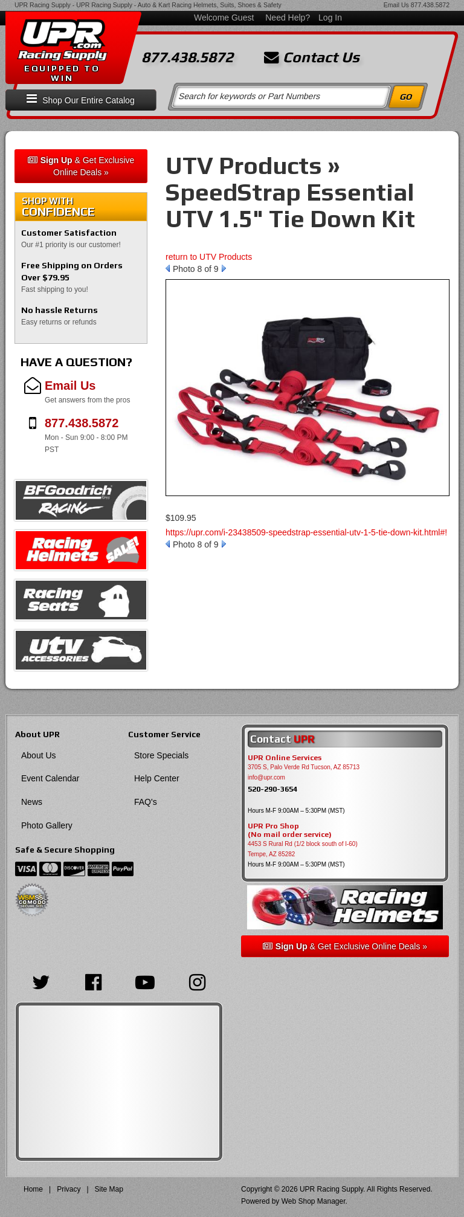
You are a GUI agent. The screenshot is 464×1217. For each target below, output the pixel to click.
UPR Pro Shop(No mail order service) (290, 830)
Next (224, 268)
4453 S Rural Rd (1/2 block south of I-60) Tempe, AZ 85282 (303, 849)
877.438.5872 (430, 4)
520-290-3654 (272, 788)
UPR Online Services (284, 758)
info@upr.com (266, 777)
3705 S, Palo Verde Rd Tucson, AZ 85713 (303, 767)
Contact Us (311, 57)
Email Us (396, 4)
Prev (168, 268)
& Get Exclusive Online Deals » (81, 166)
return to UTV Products (209, 257)
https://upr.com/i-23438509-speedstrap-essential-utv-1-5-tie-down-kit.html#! (306, 532)
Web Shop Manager (314, 1201)
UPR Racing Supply (42, 4)
